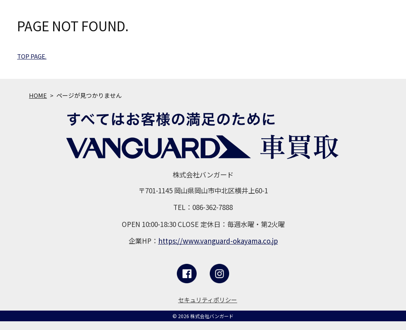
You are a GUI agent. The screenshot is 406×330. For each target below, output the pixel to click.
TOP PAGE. (31, 56)
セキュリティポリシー (207, 300)
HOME (38, 95)
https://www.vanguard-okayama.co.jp (218, 241)
